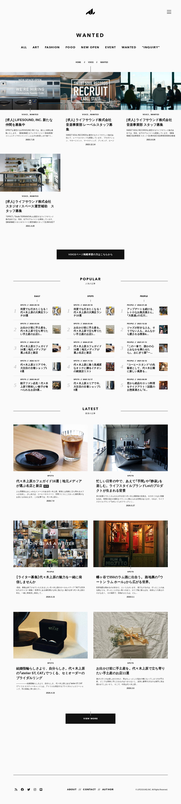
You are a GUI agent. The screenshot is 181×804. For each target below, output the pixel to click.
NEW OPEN (90, 47)
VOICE (91, 62)
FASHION (52, 47)
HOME (78, 62)
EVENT (110, 47)
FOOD (70, 47)
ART (36, 47)
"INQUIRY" (151, 47)
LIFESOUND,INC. (144, 789)
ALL (24, 47)
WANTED (129, 47)
